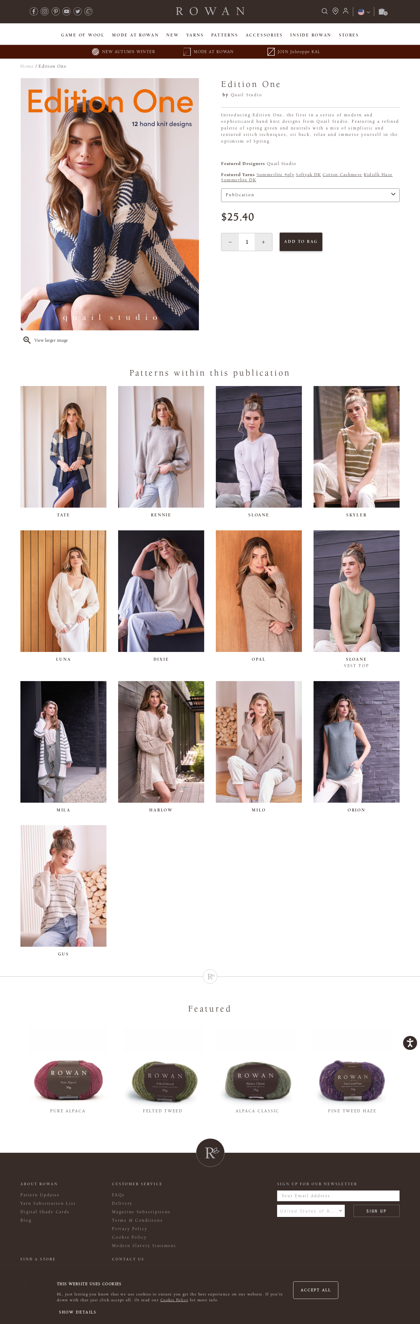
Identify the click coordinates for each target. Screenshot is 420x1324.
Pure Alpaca (67, 1111)
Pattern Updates (40, 1195)
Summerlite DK (238, 180)
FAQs (118, 1195)
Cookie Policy (174, 1300)
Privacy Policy (129, 1228)
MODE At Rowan (135, 35)
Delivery (122, 1203)
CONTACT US (128, 1259)
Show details (78, 1312)
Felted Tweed (163, 1111)
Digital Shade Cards (45, 1211)
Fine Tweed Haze (352, 1111)
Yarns (195, 35)
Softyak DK (308, 174)
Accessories (264, 35)
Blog (26, 1220)
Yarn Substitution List (48, 1203)
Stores (349, 35)
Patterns (224, 35)
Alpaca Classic (257, 1111)
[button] (230, 242)
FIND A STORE (38, 1259)
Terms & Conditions (137, 1220)
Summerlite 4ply (276, 174)
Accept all (316, 1290)
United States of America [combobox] (311, 1210)
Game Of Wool (83, 35)
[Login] (345, 13)
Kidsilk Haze (378, 174)
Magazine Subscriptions (141, 1211)
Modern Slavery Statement (144, 1245)
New (172, 35)
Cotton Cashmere (342, 174)
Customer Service (137, 1184)
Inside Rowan (310, 35)
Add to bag (301, 241)
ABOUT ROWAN (39, 1184)
